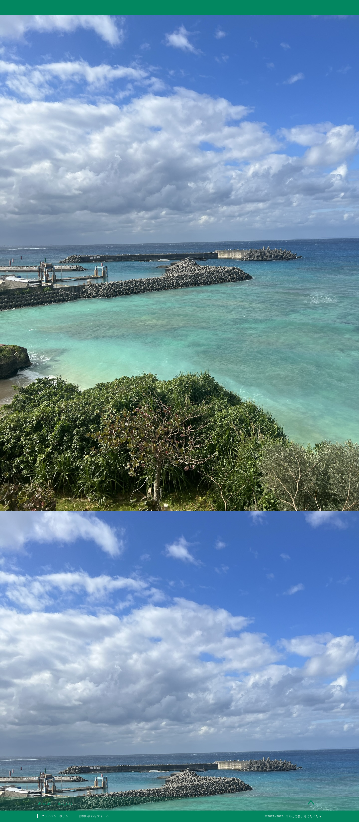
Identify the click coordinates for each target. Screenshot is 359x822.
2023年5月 (281, 657)
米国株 (284, 517)
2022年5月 (281, 708)
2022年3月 (281, 733)
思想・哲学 (281, 482)
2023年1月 (281, 682)
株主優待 (281, 550)
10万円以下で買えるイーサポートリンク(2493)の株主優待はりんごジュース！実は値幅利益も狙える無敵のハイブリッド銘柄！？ (281, 414)
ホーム (66, 21)
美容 (281, 571)
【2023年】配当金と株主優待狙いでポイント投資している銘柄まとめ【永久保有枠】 (281, 381)
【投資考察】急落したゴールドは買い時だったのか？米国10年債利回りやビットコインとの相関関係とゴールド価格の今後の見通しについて (281, 326)
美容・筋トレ (236, 21)
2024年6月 (281, 632)
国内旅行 (284, 538)
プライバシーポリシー (56, 816)
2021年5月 (281, 758)
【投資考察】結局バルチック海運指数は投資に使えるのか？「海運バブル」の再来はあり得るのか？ (280, 294)
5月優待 (284, 559)
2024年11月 (281, 619)
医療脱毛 (284, 577)
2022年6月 (281, 695)
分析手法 (284, 505)
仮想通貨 (281, 470)
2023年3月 (281, 670)
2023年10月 (281, 645)
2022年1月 (281, 745)
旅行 (179, 21)
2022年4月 (281, 720)
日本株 (284, 511)
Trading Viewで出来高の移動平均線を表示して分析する (281, 356)
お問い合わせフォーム (94, 816)
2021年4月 (281, 771)
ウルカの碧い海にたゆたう (179, 7)
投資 (122, 21)
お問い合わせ (293, 21)
